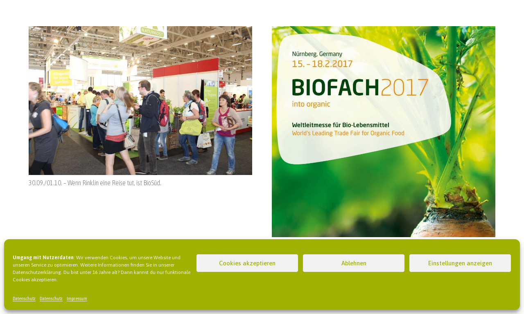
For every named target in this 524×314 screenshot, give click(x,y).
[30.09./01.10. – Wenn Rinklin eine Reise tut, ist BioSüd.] (140, 31)
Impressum (77, 298)
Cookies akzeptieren (247, 263)
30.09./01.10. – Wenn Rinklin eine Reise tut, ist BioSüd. (95, 182)
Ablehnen (353, 263)
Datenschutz (24, 298)
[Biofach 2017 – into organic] (383, 31)
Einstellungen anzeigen (460, 263)
